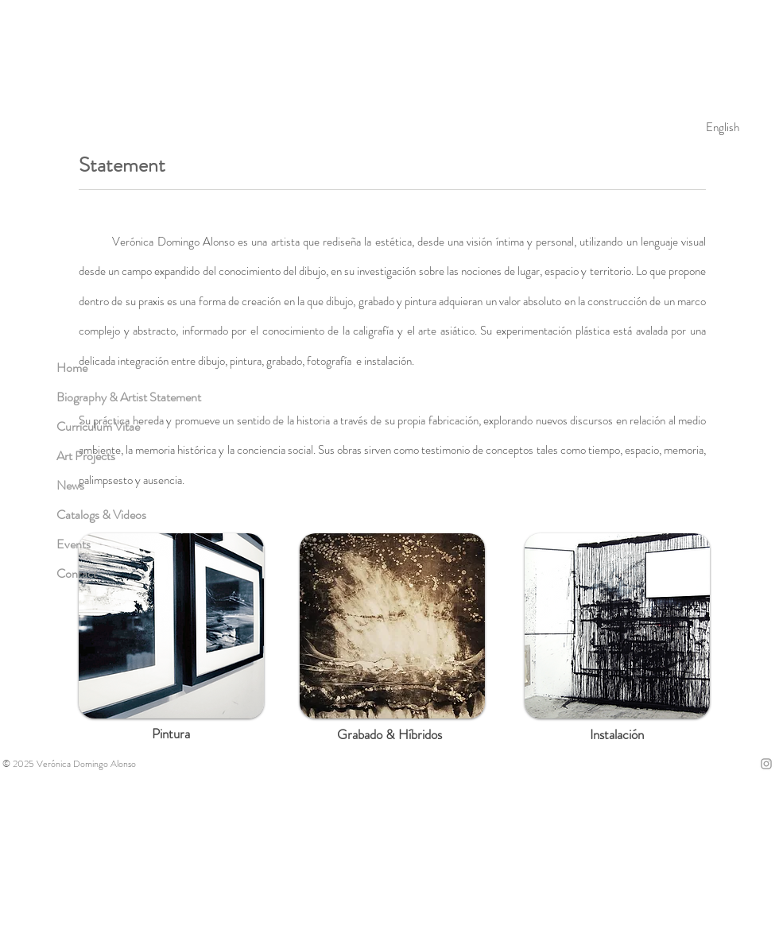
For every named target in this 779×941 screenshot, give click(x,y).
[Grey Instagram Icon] (766, 764)
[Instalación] (616, 735)
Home (71, 367)
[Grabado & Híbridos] (389, 735)
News (70, 485)
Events (73, 544)
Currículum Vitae (98, 426)
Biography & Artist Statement (128, 397)
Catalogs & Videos (101, 514)
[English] (722, 127)
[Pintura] (170, 734)
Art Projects (85, 456)
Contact (76, 573)
